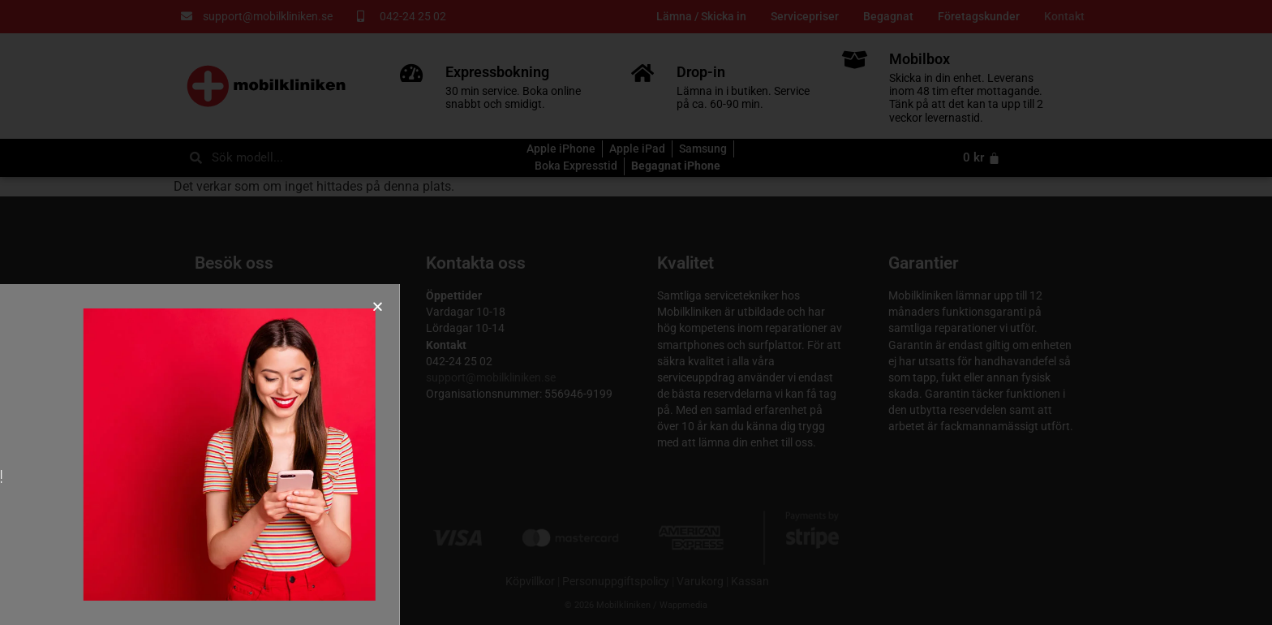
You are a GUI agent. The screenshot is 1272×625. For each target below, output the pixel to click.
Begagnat (888, 17)
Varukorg (700, 581)
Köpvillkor (530, 581)
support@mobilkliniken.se (491, 378)
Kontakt (1064, 17)
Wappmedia (683, 605)
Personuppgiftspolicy (615, 581)
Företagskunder (979, 17)
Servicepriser (805, 17)
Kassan (750, 581)
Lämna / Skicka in (701, 17)
